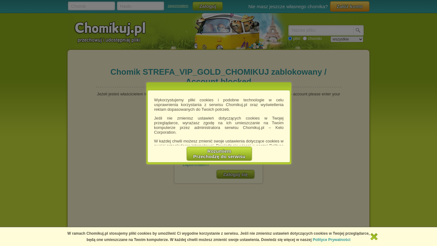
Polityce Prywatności (332, 240)
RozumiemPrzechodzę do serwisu (219, 153)
